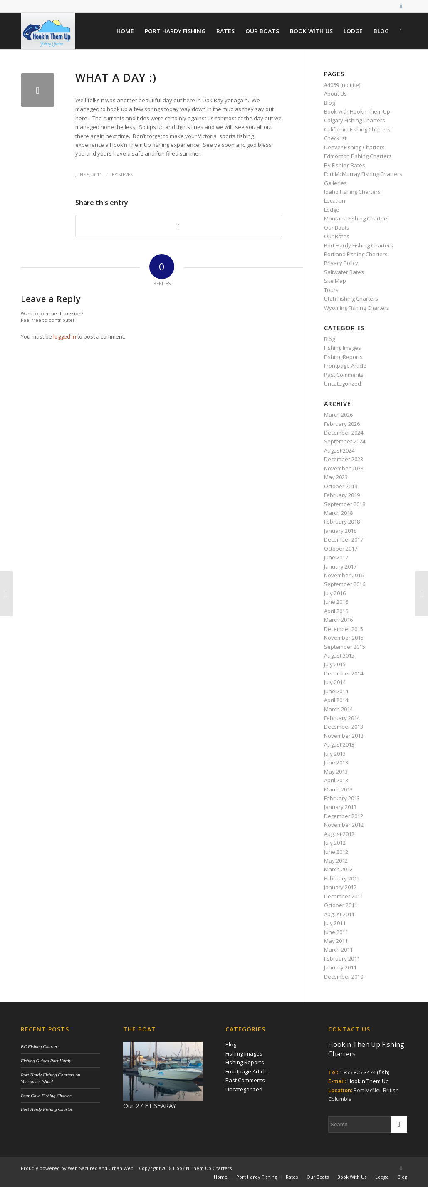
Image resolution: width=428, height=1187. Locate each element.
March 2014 (338, 709)
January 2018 (340, 530)
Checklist (335, 138)
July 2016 (335, 593)
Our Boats (336, 227)
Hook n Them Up (368, 1081)
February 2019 (342, 495)
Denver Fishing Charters (354, 147)
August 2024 (339, 450)
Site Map (335, 280)
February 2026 (342, 424)
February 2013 (342, 798)
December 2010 (343, 976)
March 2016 (338, 619)
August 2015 (339, 655)
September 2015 (344, 646)
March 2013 (338, 789)
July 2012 (335, 842)
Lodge (331, 209)
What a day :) (115, 77)
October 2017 (340, 548)
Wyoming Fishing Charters (356, 308)
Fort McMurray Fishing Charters (363, 174)
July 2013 (335, 753)
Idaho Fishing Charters (352, 191)
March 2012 (338, 869)
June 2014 (336, 691)
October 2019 (340, 486)
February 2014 (342, 718)
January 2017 (340, 566)
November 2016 (344, 575)
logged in (64, 336)
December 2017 (343, 539)
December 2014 (343, 673)
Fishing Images (342, 347)
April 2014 (336, 700)
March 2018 (338, 513)
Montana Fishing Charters (356, 218)
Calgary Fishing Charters (354, 120)
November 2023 (344, 468)
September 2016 (344, 584)
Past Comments (344, 374)
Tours (331, 290)
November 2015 (344, 637)
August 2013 (339, 744)
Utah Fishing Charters (351, 298)
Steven (126, 175)
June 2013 (336, 762)
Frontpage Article (345, 365)
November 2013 (344, 735)
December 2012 (343, 816)
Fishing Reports (343, 357)
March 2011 (338, 949)
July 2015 (335, 664)
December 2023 (343, 459)
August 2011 (339, 914)
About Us (335, 93)
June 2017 (336, 557)
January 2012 (340, 887)
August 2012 (339, 834)
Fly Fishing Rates (344, 165)
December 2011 (343, 896)
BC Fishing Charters (40, 1046)
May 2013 (336, 771)
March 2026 (338, 414)
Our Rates (336, 236)
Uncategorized (342, 383)
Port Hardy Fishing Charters (358, 245)
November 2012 (344, 824)
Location (334, 200)
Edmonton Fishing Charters (358, 156)
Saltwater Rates (344, 272)
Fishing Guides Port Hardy (46, 1060)
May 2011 (336, 941)
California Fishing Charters (357, 129)
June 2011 (336, 932)
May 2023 (336, 477)
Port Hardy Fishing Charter (46, 1109)
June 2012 (336, 852)
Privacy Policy (341, 263)
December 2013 (343, 726)
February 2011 (342, 958)
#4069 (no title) (342, 85)
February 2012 (342, 878)
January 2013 (340, 807)
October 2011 (340, 905)
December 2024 (343, 432)
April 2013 (336, 780)
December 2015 (343, 629)
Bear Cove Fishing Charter (46, 1095)
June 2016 (336, 602)
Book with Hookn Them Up (357, 111)
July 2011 (335, 923)
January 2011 (340, 967)
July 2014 (335, 682)
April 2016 (336, 611)
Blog (329, 102)
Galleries (335, 183)
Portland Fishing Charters (356, 254)
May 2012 (336, 860)
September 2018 (344, 504)
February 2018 (342, 521)
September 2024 (344, 441)
